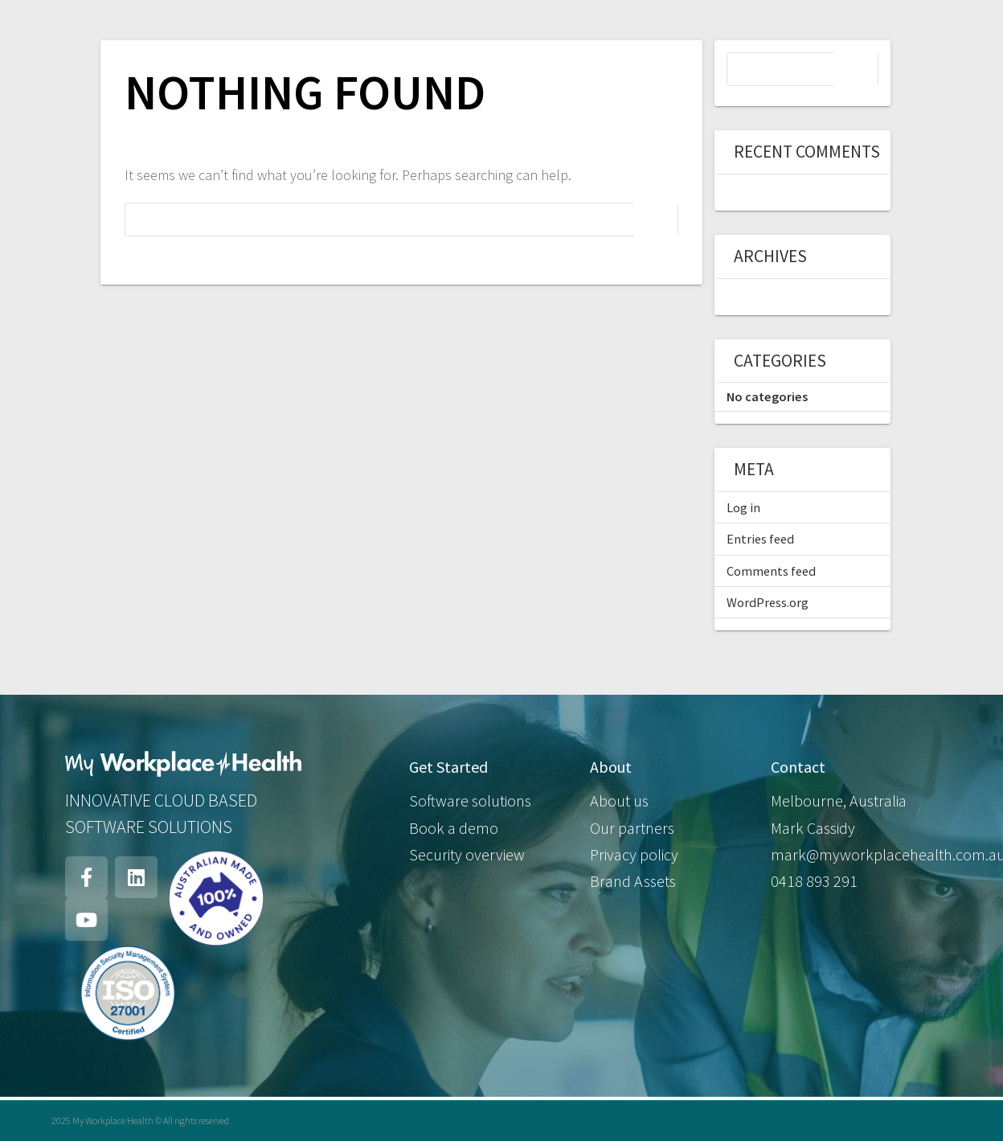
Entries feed (760, 539)
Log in (743, 507)
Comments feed (771, 571)
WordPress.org (768, 602)
